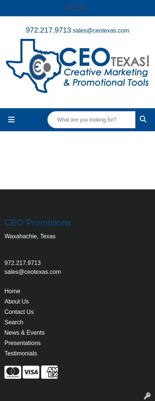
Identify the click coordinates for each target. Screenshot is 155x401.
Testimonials (20, 353)
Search (13, 322)
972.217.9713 (48, 30)
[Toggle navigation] (11, 120)
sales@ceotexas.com (101, 30)
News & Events (24, 332)
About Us (16, 301)
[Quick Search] (91, 119)
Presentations (22, 343)
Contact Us (19, 312)
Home (12, 291)
